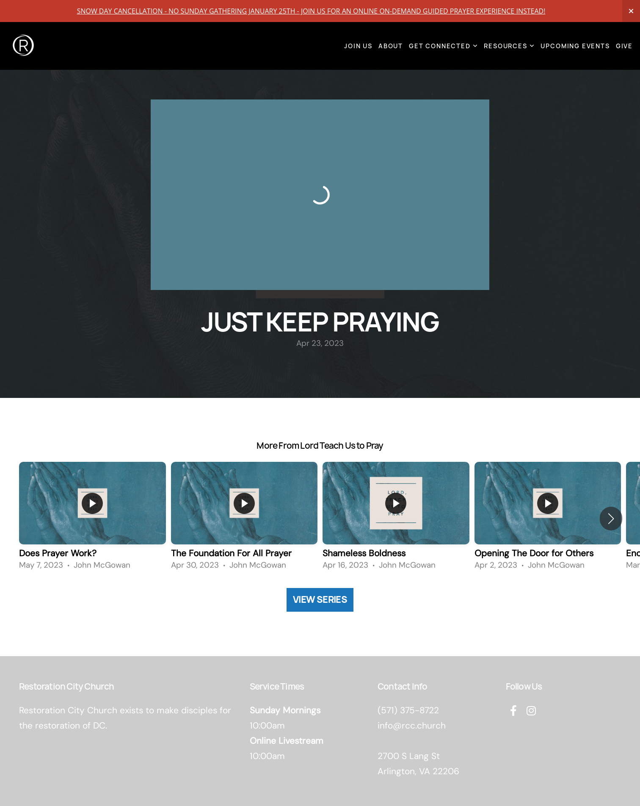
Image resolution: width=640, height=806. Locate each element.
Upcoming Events (575, 46)
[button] (611, 518)
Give (624, 46)
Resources (509, 46)
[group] (92, 518)
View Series (320, 599)
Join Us (358, 46)
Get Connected (443, 46)
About (390, 46)
